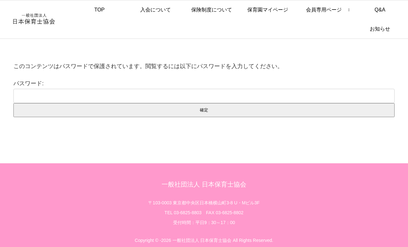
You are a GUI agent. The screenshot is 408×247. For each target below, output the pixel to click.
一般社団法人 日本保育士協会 (204, 184)
